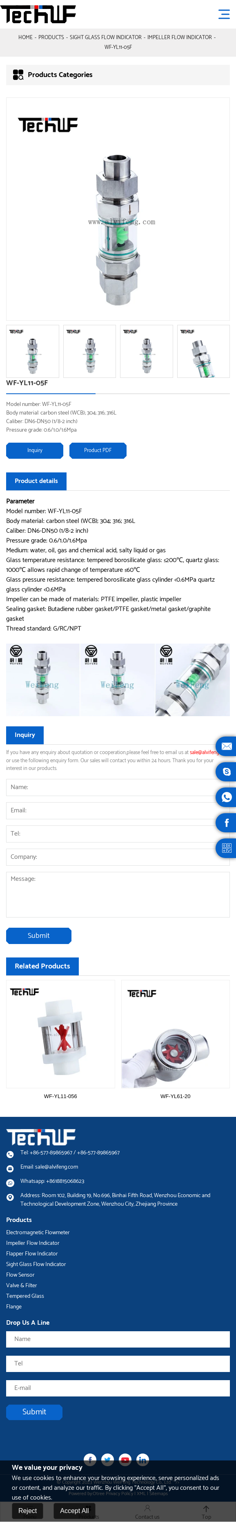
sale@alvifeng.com (210, 752)
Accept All (74, 1512)
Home (25, 38)
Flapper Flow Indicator (32, 1254)
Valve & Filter (21, 1286)
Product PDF (97, 450)
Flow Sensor (20, 1275)
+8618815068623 (65, 1181)
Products (51, 38)
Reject (27, 1512)
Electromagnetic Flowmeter (38, 1233)
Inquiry (34, 450)
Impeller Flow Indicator (179, 38)
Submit (39, 936)
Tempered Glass (25, 1296)
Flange (14, 1307)
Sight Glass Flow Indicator (106, 38)
